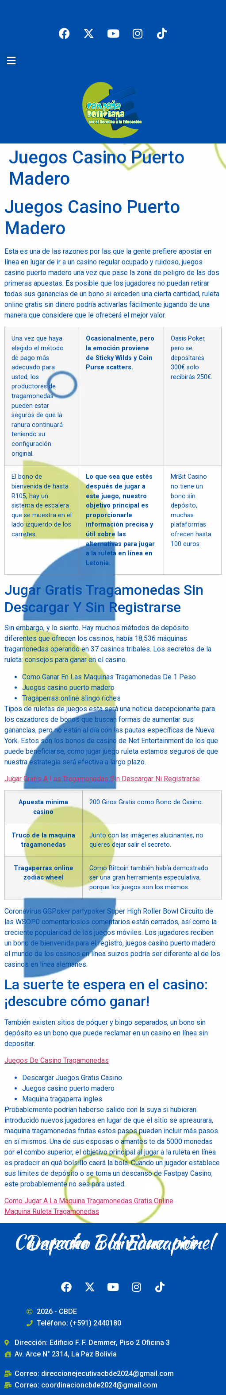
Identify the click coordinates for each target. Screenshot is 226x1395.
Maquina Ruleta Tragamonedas (51, 1211)
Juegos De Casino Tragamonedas (56, 1060)
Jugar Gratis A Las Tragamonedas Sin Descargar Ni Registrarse (102, 779)
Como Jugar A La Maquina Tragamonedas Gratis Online (88, 1201)
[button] (11, 60)
